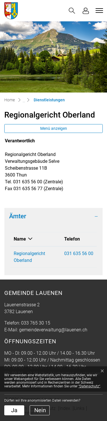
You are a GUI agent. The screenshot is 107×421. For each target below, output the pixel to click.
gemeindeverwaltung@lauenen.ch (53, 329)
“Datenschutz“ (89, 386)
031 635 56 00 (78, 253)
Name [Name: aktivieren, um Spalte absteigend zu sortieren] (20, 239)
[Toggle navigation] (98, 10)
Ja (14, 410)
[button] (72, 10)
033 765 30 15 (35, 323)
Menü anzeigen (53, 128)
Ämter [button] (17, 216)
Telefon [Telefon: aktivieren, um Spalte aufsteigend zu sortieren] (72, 239)
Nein (40, 410)
